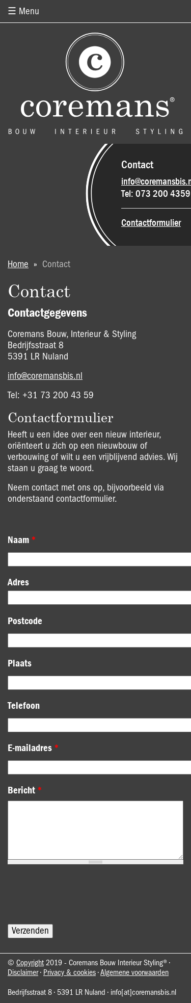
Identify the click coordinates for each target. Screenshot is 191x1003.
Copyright (30, 963)
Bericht (25, 790)
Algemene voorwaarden (134, 972)
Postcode (25, 621)
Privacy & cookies (69, 972)
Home (18, 265)
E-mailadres (33, 748)
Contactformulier (151, 223)
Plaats (20, 663)
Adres (18, 582)
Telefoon (24, 706)
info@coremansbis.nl (45, 376)
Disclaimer (23, 972)
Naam (22, 540)
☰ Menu (23, 12)
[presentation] (85, 894)
